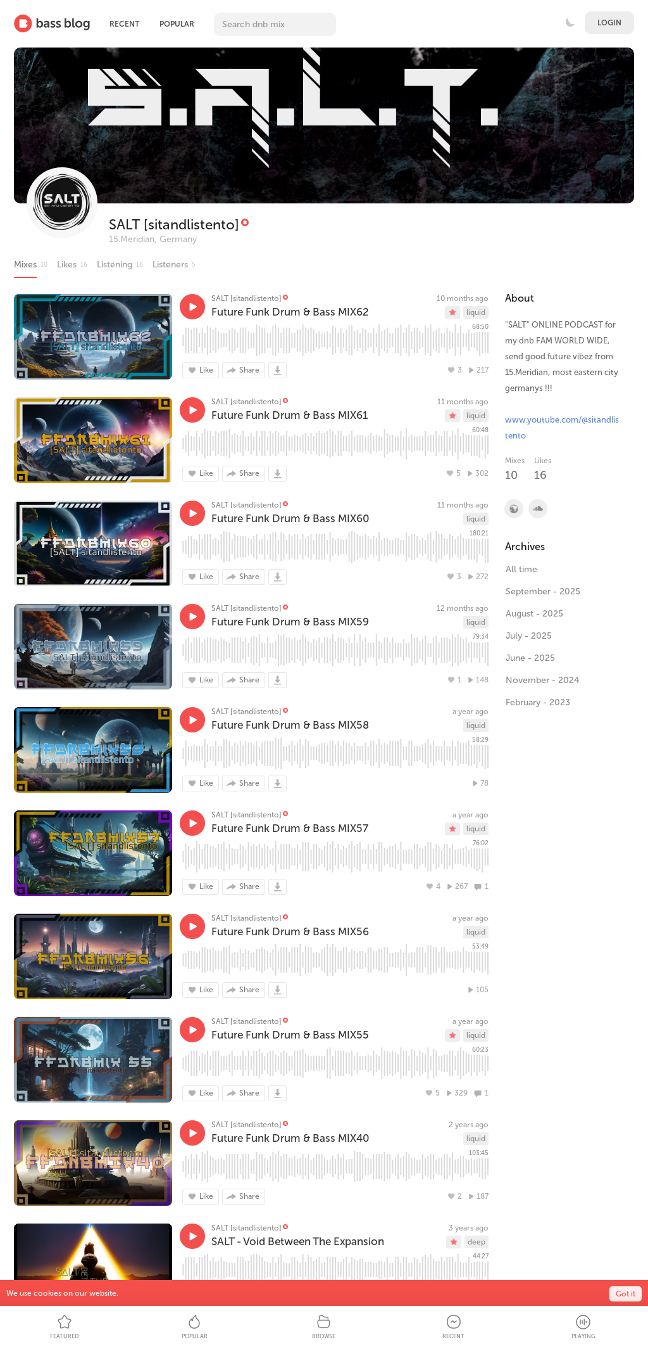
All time (521, 569)
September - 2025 (543, 591)
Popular (176, 24)
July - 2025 (529, 635)
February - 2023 (538, 702)
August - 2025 (534, 613)
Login (609, 22)
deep (476, 1241)
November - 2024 (543, 680)
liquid (475, 312)
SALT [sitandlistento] (174, 224)
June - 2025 (530, 658)
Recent (124, 24)
